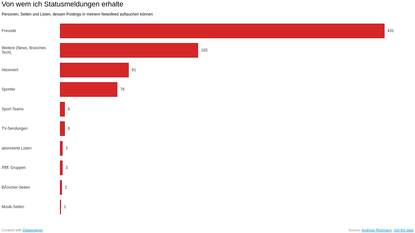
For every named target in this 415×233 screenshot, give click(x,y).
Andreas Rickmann (377, 230)
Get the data (403, 230)
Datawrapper (33, 230)
